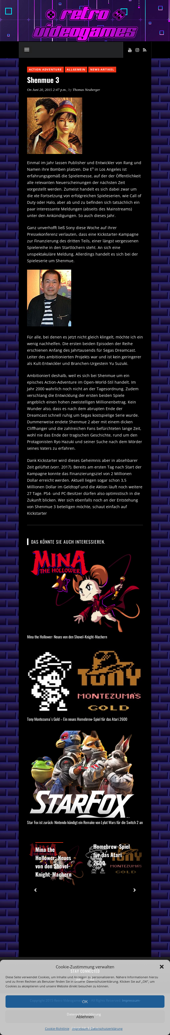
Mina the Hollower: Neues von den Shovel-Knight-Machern (67, 637)
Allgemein (76, 69)
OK (85, 1001)
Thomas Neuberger (86, 90)
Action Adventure (45, 69)
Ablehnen (85, 1016)
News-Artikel (102, 69)
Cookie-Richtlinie (57, 1028)
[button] (161, 966)
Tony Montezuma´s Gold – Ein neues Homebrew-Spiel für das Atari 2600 (77, 719)
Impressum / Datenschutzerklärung (97, 1028)
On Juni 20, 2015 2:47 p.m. (47, 90)
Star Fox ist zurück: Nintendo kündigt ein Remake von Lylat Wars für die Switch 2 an (85, 822)
